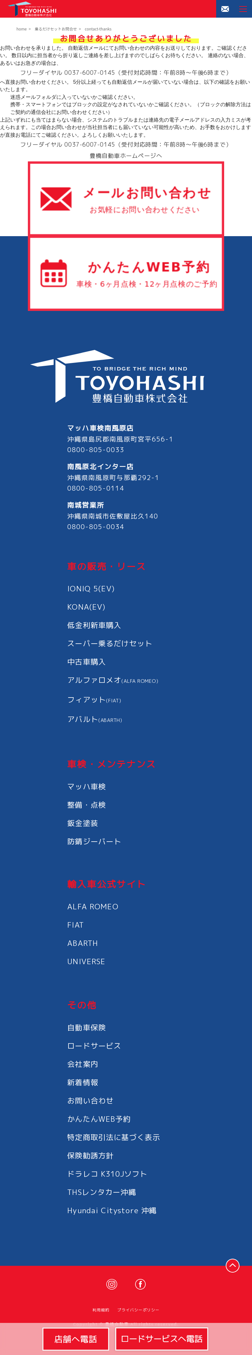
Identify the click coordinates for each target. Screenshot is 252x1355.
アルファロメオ (112, 680)
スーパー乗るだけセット (109, 643)
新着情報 (82, 1082)
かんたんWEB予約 (99, 1119)
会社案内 (82, 1064)
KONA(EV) (86, 607)
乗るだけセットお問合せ (56, 28)
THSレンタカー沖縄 (101, 1192)
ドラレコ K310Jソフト (107, 1174)
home (21, 28)
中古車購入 (86, 661)
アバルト (94, 719)
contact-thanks (98, 28)
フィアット (94, 699)
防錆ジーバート (94, 841)
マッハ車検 (86, 786)
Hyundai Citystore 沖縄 (112, 1210)
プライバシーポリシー (138, 1310)
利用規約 (101, 1310)
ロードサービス (94, 1046)
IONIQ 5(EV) (91, 588)
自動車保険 (86, 1027)
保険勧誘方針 (90, 1155)
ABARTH (82, 943)
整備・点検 (86, 805)
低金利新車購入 (94, 625)
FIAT (75, 925)
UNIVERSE (86, 961)
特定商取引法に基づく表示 (113, 1137)
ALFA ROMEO (92, 906)
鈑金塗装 (82, 823)
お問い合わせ (90, 1100)
